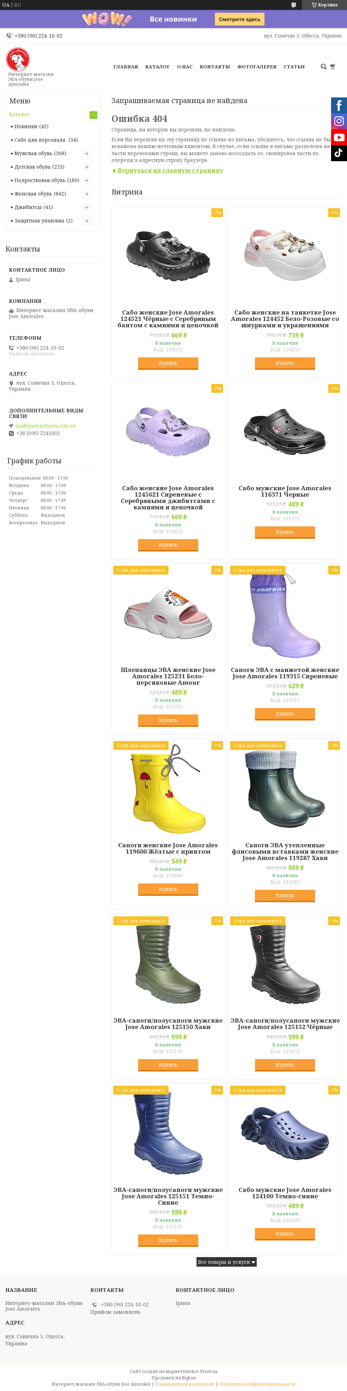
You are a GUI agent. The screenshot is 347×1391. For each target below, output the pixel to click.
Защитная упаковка (39, 220)
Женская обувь (33, 193)
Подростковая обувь (40, 180)
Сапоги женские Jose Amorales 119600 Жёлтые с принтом (168, 848)
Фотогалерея (257, 66)
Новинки (26, 126)
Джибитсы (28, 207)
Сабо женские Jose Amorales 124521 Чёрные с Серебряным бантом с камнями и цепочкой (168, 318)
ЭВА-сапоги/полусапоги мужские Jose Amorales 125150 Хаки (168, 1023)
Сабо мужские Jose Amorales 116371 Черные (285, 491)
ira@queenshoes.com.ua (46, 426)
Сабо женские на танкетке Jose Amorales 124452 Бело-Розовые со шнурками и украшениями (285, 318)
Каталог (157, 66)
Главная (125, 66)
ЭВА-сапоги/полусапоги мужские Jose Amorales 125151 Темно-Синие (168, 1196)
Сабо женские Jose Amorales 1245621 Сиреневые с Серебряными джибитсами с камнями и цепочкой (168, 497)
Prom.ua (208, 1371)
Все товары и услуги (224, 1262)
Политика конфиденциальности (257, 1384)
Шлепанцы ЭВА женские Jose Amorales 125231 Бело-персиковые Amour (168, 676)
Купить (168, 363)
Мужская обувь (33, 153)
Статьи (294, 66)
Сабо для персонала (41, 139)
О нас (185, 66)
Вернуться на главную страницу (170, 170)
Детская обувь (33, 166)
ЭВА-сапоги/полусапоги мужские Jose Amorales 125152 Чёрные (285, 1023)
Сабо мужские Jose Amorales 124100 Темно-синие (285, 1193)
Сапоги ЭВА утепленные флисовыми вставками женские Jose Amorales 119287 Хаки (285, 851)
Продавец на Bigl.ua (174, 1378)
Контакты (215, 66)
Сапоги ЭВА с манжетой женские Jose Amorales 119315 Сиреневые (285, 673)
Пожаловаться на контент (185, 1384)
